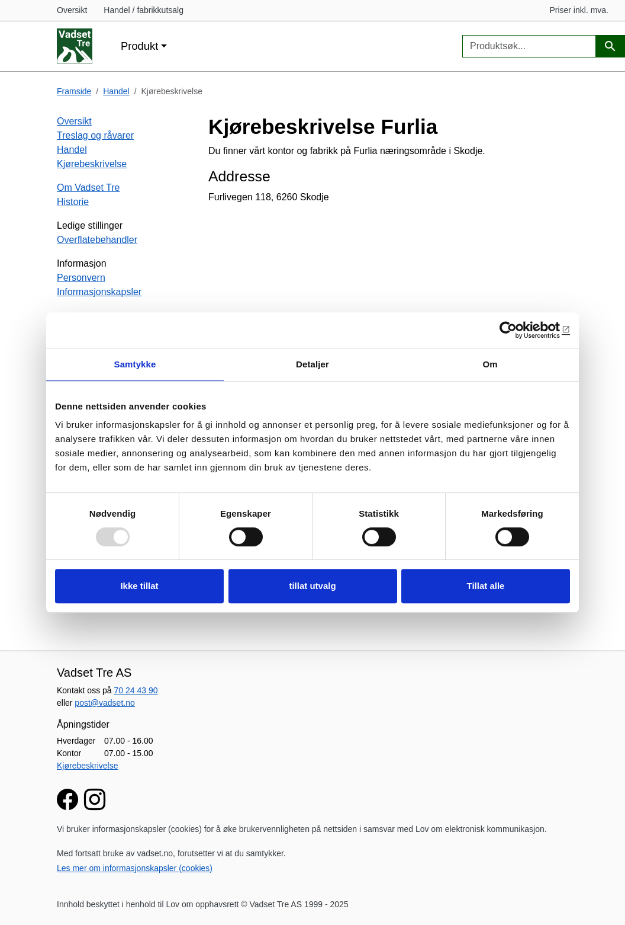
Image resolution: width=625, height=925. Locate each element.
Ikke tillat (139, 586)
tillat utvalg (312, 586)
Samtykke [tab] (135, 364)
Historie (73, 202)
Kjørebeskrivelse (92, 164)
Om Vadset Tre (88, 188)
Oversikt (72, 10)
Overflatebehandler (97, 240)
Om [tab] (489, 364)
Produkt (139, 46)
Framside (74, 91)
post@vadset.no (104, 703)
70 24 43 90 (136, 690)
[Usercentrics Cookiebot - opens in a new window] (518, 330)
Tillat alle (486, 586)
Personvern (81, 278)
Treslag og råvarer (95, 135)
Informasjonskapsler (99, 292)
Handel (116, 91)
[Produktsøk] (610, 46)
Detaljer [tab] (312, 364)
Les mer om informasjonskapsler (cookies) (134, 868)
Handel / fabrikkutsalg (143, 10)
